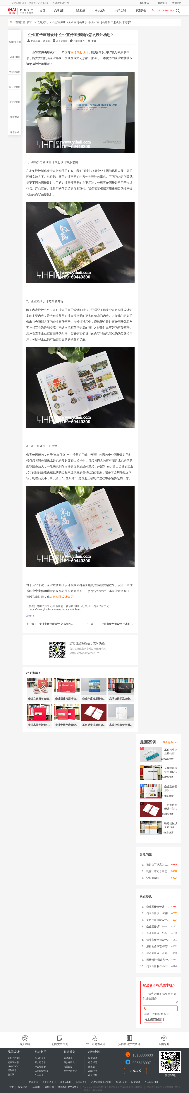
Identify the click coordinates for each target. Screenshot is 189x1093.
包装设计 (12, 1074)
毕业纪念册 (14, 72)
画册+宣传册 (14, 42)
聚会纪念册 (14, 87)
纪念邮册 (92, 1062)
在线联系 (135, 1070)
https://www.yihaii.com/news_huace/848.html (54, 609)
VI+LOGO (15, 57)
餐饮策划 (100, 10)
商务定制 (92, 1075)
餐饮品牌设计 (70, 1062)
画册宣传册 (59, 22)
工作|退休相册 (42, 1071)
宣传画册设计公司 (61, 596)
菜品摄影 (68, 1066)
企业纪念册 (14, 102)
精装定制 (120, 10)
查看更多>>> (170, 742)
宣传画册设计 (79, 52)
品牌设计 (59, 10)
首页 (42, 10)
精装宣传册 (13, 1062)
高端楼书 (92, 1071)
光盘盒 (91, 1066)
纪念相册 (80, 10)
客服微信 (144, 3)
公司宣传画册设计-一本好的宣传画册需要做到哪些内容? (132, 623)
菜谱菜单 (14, 117)
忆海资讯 (42, 22)
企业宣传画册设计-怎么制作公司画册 (59, 623)
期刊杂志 (12, 1070)
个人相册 (39, 1075)
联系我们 (162, 3)
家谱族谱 (14, 132)
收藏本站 (176, 3)
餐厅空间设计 (70, 1071)
